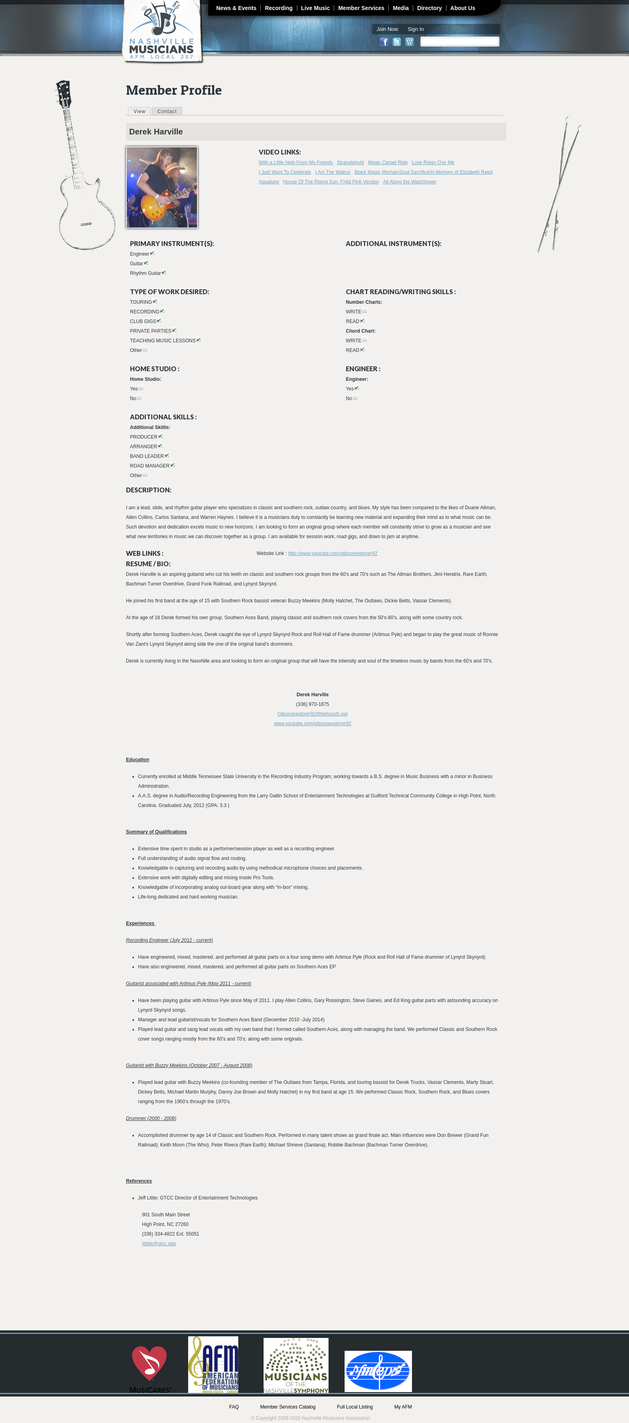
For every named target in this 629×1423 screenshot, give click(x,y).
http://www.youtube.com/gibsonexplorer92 (332, 553)
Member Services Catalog (288, 1407)
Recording (278, 8)
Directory (429, 8)
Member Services (361, 8)
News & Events (236, 8)
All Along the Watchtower (409, 182)
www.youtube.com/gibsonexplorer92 (312, 723)
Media (401, 8)
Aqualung (269, 182)
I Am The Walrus (333, 172)
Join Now (387, 29)
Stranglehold (350, 162)
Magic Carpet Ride (388, 162)
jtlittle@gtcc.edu (159, 1243)
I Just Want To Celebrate (285, 172)
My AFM (403, 1407)
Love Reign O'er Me (433, 162)
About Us (462, 8)
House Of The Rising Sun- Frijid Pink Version (331, 182)
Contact (167, 111)
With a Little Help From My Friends (296, 162)
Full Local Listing (355, 1407)
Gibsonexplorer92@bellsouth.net (313, 714)
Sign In (416, 29)
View (142, 111)
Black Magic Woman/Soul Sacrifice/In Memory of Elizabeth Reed (424, 172)
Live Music (315, 8)
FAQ (234, 1407)
